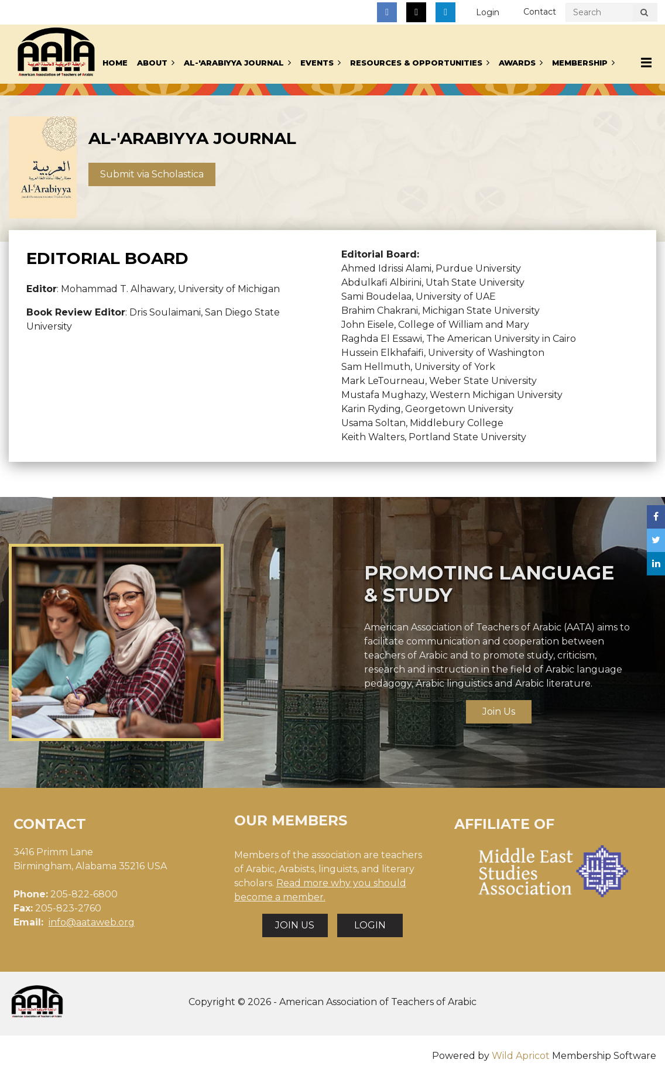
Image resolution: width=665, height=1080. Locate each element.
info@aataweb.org (92, 922)
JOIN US (294, 925)
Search (643, 14)
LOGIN (370, 925)
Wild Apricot (521, 1055)
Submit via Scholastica (152, 174)
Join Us (498, 711)
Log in (487, 12)
